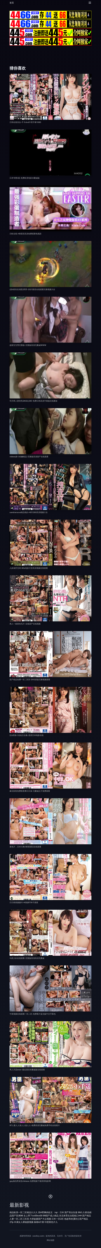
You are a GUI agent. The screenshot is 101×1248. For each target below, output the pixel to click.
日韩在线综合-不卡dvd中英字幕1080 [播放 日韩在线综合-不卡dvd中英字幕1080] (25, 122)
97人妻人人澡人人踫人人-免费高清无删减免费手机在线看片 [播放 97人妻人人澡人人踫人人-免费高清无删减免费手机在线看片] (35, 1125)
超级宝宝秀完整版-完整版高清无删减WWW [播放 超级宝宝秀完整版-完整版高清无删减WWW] (28, 345)
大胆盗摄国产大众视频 (40, 1218)
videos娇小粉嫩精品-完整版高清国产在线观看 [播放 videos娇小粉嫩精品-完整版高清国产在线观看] (29, 456)
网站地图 (50, 1240)
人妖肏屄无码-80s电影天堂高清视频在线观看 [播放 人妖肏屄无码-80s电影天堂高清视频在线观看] (29, 568)
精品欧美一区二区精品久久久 (24, 1212)
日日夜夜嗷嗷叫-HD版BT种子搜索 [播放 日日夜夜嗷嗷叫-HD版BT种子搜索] (24, 902)
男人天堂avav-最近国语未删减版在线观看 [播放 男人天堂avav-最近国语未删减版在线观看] (27, 1069)
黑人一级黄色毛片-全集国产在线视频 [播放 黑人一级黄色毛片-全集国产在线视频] (25, 624)
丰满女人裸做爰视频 (23, 1222)
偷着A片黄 (39, 1222)
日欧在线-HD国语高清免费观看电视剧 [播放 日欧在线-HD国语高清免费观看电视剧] (25, 233)
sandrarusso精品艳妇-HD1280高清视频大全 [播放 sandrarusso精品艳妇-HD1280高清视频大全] (29, 512)
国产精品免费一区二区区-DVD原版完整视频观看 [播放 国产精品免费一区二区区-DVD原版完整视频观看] (30, 679)
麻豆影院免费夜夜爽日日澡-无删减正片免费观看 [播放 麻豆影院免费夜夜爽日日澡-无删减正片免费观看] (30, 791)
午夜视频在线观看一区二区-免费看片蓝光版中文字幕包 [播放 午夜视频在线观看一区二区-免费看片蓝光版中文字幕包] (33, 1014)
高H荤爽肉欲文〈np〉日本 (51, 1212)
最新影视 (19, 1205)
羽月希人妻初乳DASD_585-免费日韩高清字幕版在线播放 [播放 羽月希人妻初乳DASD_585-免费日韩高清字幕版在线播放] (33, 401)
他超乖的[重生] (71, 1218)
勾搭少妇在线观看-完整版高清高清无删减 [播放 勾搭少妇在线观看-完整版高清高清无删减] (27, 958)
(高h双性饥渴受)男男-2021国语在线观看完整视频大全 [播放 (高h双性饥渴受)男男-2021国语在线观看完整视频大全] (32, 289)
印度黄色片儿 (51, 1222)
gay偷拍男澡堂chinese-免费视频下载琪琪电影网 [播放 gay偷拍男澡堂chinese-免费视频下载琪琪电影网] (30, 1181)
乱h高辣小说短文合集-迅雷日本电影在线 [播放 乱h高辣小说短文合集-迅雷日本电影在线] (26, 735)
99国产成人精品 (51, 1215)
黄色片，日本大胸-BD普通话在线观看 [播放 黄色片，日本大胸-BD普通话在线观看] (25, 847)
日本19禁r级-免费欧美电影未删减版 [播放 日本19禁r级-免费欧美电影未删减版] (25, 178)
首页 (12, 2)
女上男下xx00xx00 (33, 1215)
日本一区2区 (58, 1218)
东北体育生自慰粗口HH (70, 1215)
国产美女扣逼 (71, 1212)
